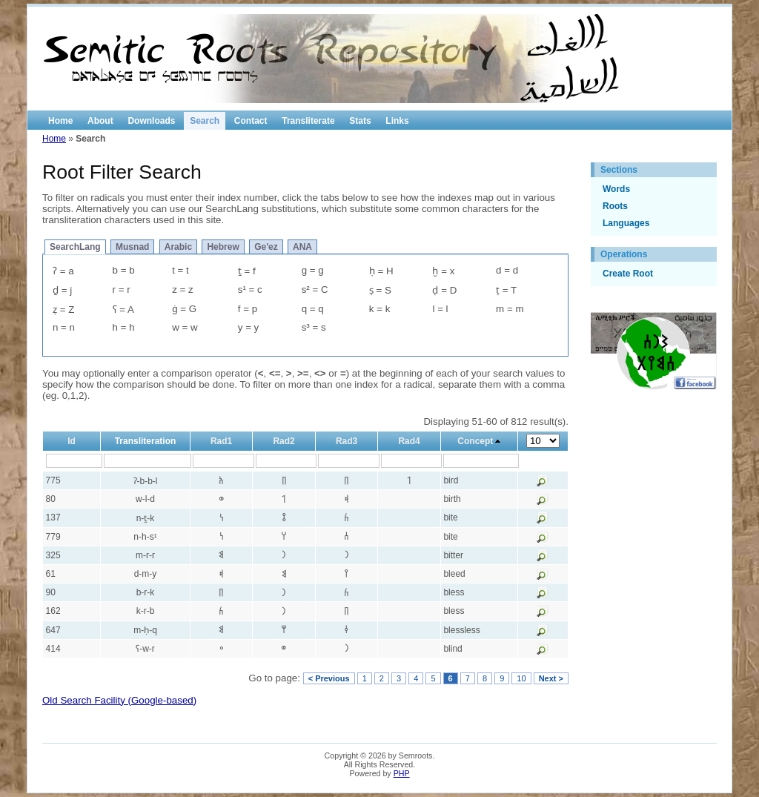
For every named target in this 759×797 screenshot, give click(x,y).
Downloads (151, 121)
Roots (615, 206)
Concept (475, 441)
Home (60, 121)
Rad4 (409, 441)
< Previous (329, 678)
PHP (402, 773)
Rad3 (346, 441)
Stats (360, 121)
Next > (551, 678)
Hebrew (223, 247)
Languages (626, 223)
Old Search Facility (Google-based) (119, 700)
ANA (302, 247)
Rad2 (283, 441)
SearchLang (75, 247)
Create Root (628, 273)
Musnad (132, 247)
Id (71, 441)
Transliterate (308, 121)
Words (616, 189)
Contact (251, 121)
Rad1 (221, 441)
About (100, 121)
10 (521, 678)
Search (204, 121)
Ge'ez (266, 247)
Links (396, 121)
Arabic (178, 247)
